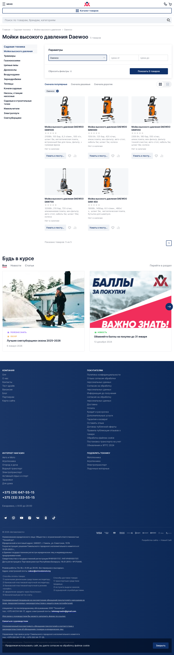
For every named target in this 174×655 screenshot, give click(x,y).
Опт (4, 374)
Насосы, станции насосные (13, 94)
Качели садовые (13, 88)
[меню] (7, 4)
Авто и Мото (8, 457)
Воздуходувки (11, 74)
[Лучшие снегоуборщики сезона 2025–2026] (43, 311)
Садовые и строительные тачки (18, 102)
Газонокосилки (12, 60)
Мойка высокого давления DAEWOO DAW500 (64, 128)
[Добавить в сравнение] (76, 155)
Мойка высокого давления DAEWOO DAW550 (150, 128)
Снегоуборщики (12, 117)
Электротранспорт (12, 472)
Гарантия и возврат (97, 419)
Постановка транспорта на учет (104, 441)
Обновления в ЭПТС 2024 (100, 445)
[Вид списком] (167, 84)
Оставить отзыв (95, 423)
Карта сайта (8, 400)
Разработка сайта (150, 540)
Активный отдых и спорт (15, 476)
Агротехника (9, 461)
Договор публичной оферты (102, 426)
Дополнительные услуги (100, 415)
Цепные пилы (11, 65)
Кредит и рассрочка (98, 411)
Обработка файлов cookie (100, 437)
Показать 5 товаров (149, 71)
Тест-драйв (8, 385)
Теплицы (8, 83)
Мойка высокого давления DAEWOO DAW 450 (107, 200)
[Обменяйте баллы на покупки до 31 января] (131, 311)
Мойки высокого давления (18, 51)
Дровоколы (10, 69)
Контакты (7, 382)
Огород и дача (10, 464)
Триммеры (10, 56)
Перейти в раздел (161, 265)
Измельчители (11, 108)
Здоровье (7, 479)
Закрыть (160, 645)
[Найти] (168, 20)
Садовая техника (14, 46)
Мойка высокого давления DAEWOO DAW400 (107, 128)
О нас (5, 378)
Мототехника (94, 457)
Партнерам (8, 397)
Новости (16, 265)
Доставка (92, 404)
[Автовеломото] (87, 4)
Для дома (7, 483)
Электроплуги (11, 113)
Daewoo (53, 91)
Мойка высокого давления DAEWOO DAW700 (64, 200)
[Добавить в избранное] (70, 155)
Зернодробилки (12, 79)
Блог (4, 393)
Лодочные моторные (98, 468)
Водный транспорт (12, 468)
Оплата (91, 408)
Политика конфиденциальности (103, 374)
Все (4, 265)
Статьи (29, 265)
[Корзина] (170, 4)
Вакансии (7, 389)
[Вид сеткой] (160, 84)
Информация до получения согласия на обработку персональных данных (101, 397)
